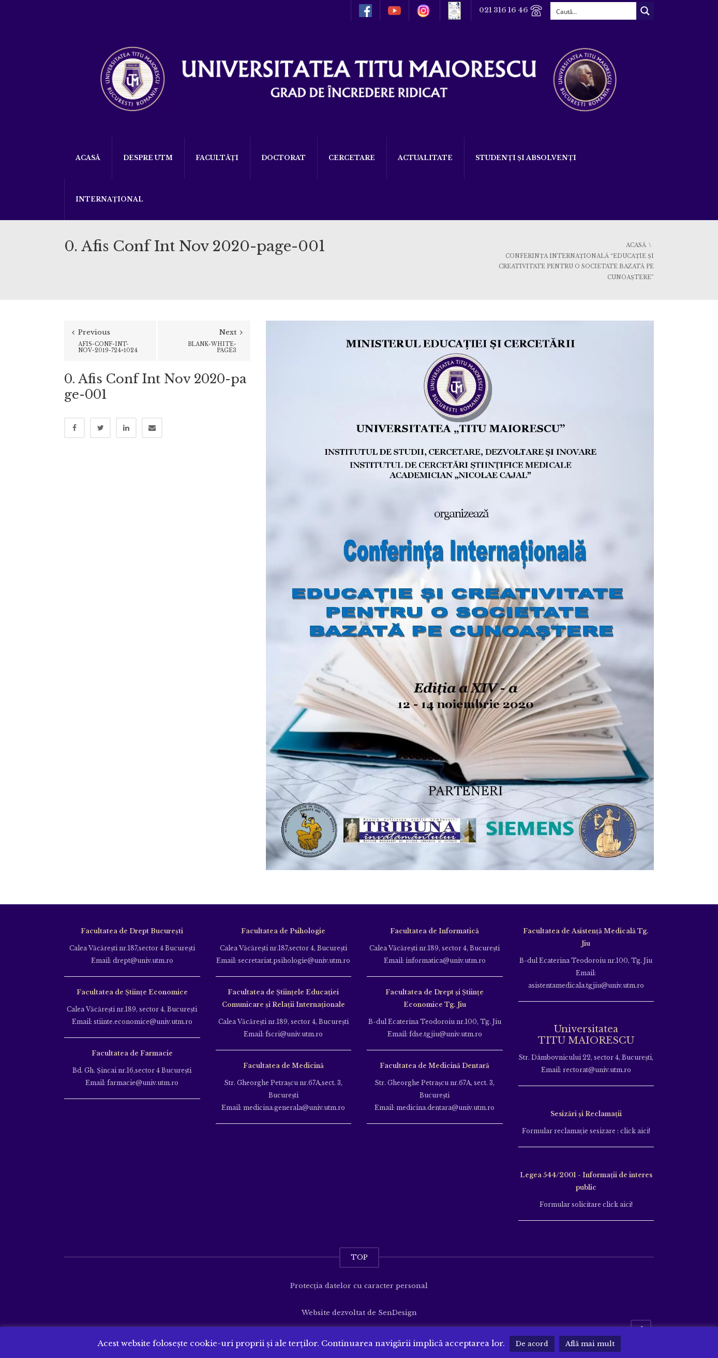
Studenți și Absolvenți (525, 158)
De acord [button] (532, 1343)
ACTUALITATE (425, 158)
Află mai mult (590, 1343)
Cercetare (351, 158)
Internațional (109, 199)
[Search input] (594, 11)
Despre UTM (148, 158)
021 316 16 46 (511, 10)
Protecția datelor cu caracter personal (359, 1285)
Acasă (88, 158)
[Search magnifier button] (645, 11)
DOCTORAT (283, 158)
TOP (359, 1257)
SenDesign (397, 1312)
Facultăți (217, 158)
